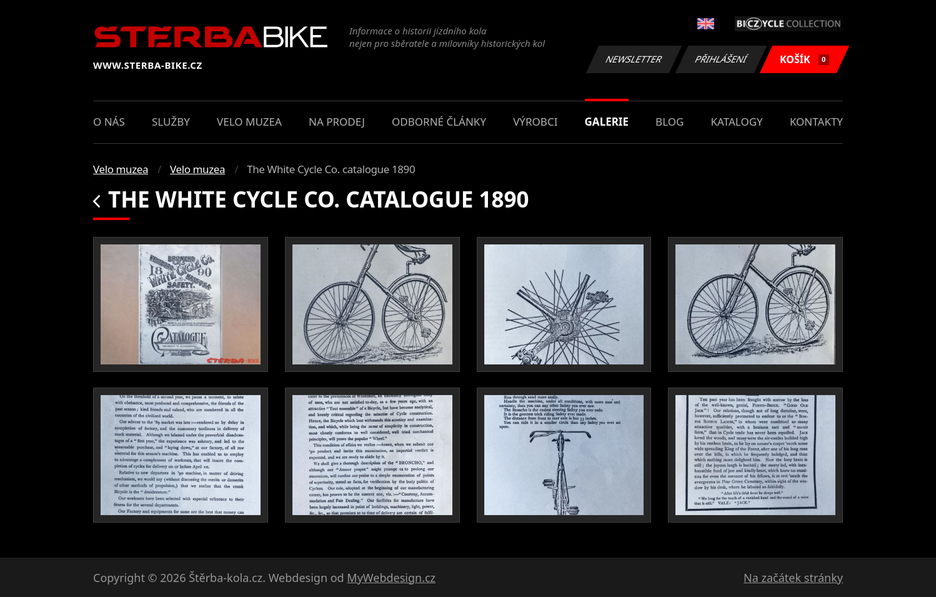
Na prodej (337, 121)
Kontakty (816, 121)
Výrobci (535, 121)
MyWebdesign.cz (391, 577)
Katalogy (737, 121)
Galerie (607, 121)
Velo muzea (249, 121)
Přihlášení (720, 59)
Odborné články (439, 121)
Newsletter (633, 59)
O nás (109, 121)
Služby (171, 121)
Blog (669, 121)
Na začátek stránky (793, 577)
